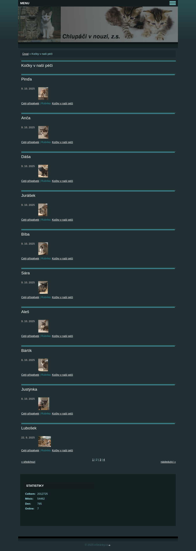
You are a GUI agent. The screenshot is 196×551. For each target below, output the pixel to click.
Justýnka (29, 389)
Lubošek (29, 428)
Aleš (25, 312)
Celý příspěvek (30, 103)
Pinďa (26, 79)
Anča (25, 118)
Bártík (26, 350)
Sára (25, 273)
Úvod (25, 53)
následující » (168, 461)
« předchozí (28, 461)
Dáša (26, 156)
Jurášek (28, 195)
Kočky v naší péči (62, 103)
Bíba (25, 234)
